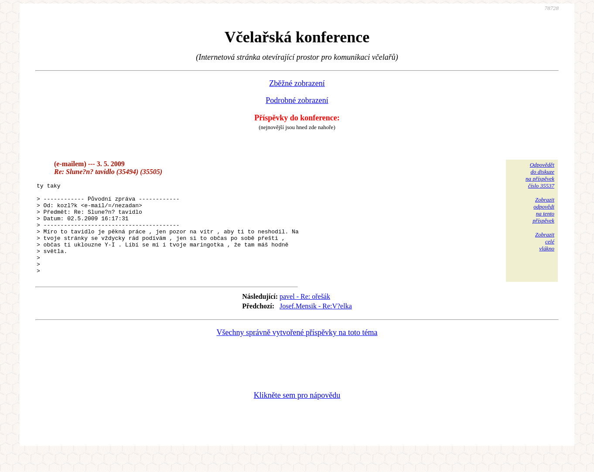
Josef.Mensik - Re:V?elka (316, 324)
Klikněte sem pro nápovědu (297, 413)
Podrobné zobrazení (297, 100)
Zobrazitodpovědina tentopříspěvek (543, 210)
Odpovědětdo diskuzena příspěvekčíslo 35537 (540, 175)
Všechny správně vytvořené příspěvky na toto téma (297, 350)
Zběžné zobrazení (296, 83)
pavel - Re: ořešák (305, 314)
